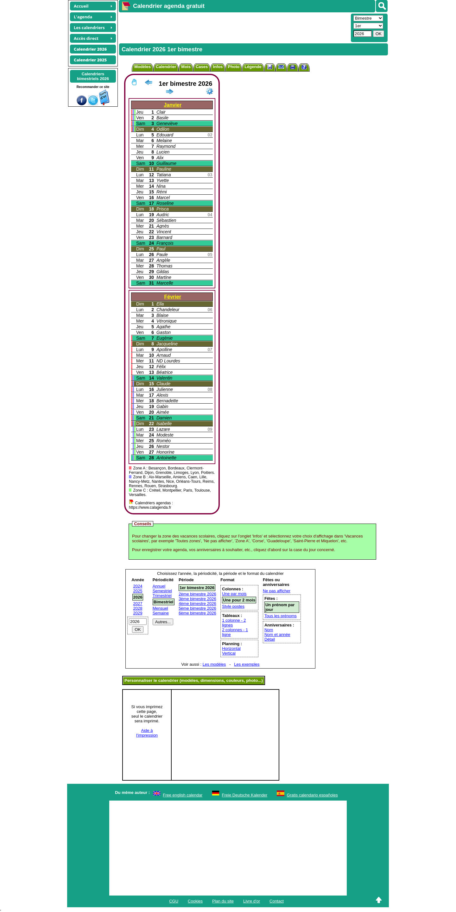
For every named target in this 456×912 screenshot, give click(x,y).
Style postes (233, 606)
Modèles (142, 66)
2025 (137, 590)
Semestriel (162, 590)
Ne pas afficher (276, 590)
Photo (233, 66)
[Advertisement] (234, 27)
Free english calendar (182, 795)
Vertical (229, 653)
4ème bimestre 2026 (197, 603)
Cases (202, 66)
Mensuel (160, 608)
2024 (137, 586)
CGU (173, 901)
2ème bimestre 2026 (197, 594)
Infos (218, 66)
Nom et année (277, 634)
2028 (137, 608)
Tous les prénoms (280, 615)
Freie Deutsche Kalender (245, 795)
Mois (186, 66)
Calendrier (166, 66)
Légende (252, 66)
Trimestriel (162, 595)
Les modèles (214, 664)
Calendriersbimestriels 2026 (93, 76)
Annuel (159, 586)
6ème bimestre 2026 (197, 613)
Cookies (195, 901)
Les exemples (246, 664)
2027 (137, 603)
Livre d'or (251, 901)
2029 (137, 613)
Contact (276, 901)
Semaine (161, 613)
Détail (269, 639)
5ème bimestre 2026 (197, 608)
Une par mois (234, 593)
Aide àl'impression (147, 733)
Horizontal (231, 648)
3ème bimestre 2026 (197, 598)
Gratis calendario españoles (312, 795)
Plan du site (223, 901)
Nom (268, 629)
